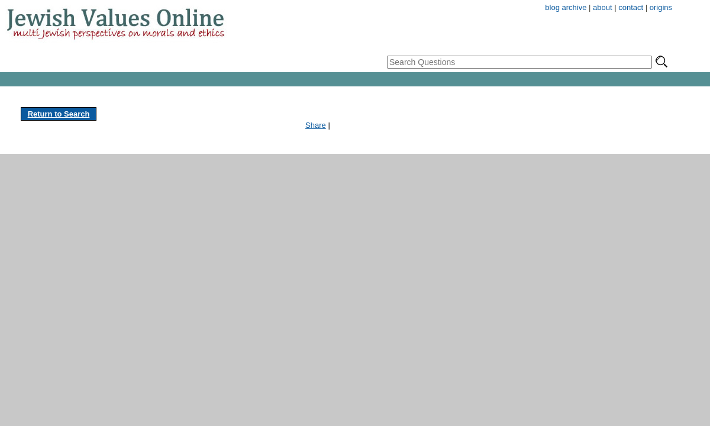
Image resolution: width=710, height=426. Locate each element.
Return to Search (59, 113)
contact (630, 7)
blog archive (565, 7)
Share (315, 125)
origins (661, 7)
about (602, 7)
